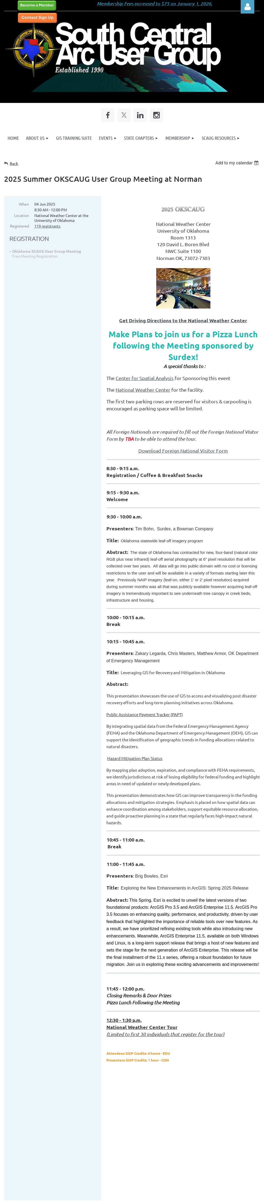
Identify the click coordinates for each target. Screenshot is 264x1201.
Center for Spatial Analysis (145, 378)
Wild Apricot (195, 1194)
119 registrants (47, 225)
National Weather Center (143, 389)
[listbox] (237, 163)
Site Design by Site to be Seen (135, 1163)
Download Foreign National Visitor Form (183, 450)
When (24, 204)
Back (14, 163)
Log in (247, 7)
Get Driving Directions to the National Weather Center (183, 320)
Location (21, 215)
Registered (19, 225)
